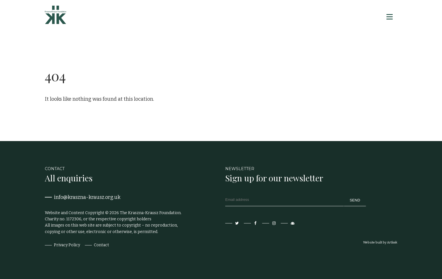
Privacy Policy (67, 245)
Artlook (392, 242)
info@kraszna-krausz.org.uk (87, 197)
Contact (101, 245)
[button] (389, 16)
